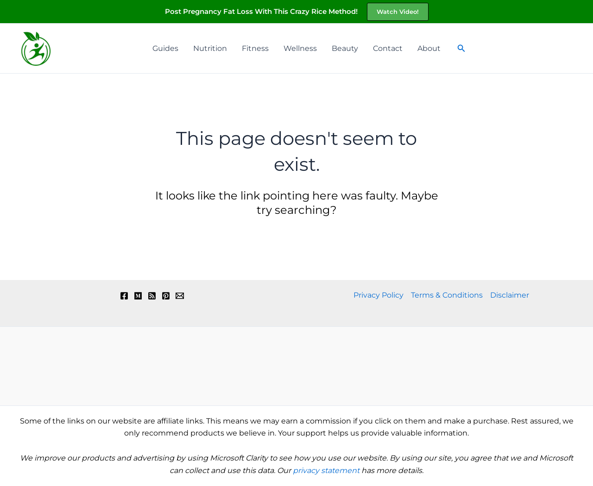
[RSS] (152, 296)
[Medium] (138, 296)
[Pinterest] (166, 296)
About (429, 48)
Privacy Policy (378, 295)
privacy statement (326, 470)
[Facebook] (124, 296)
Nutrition (210, 48)
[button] (398, 12)
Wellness (300, 48)
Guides (165, 48)
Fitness (255, 48)
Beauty (345, 48)
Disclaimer (509, 295)
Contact (388, 48)
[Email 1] (180, 296)
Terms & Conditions (447, 295)
